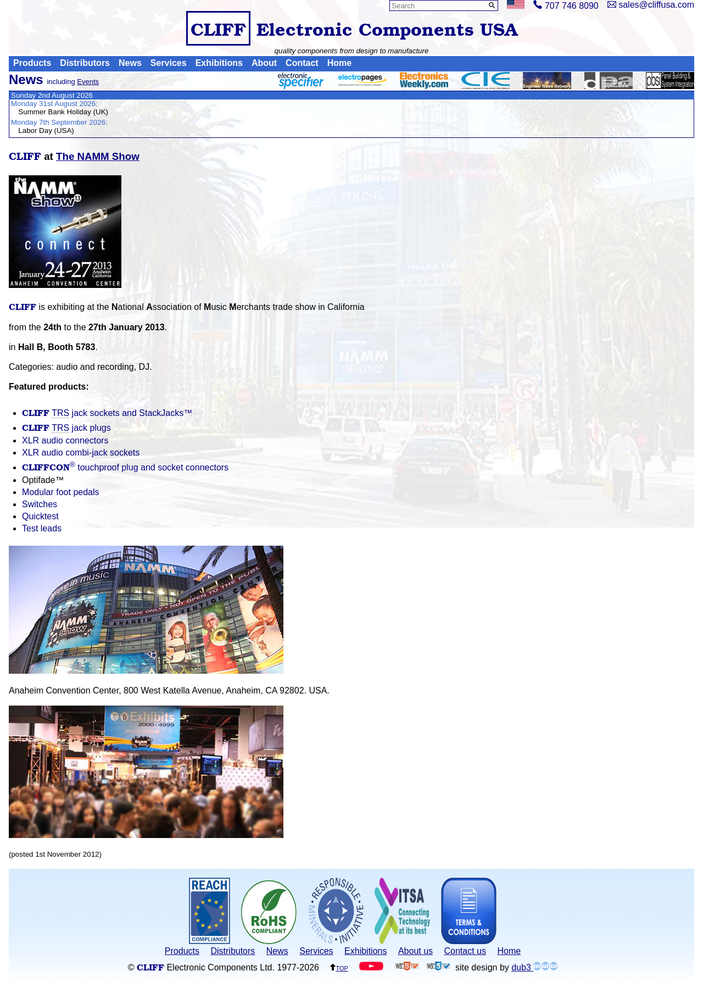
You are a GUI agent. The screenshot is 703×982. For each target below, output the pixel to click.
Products (32, 63)
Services (168, 63)
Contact (302, 63)
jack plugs (66, 427)
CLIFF (218, 28)
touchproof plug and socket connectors (125, 467)
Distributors (85, 63)
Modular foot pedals (60, 492)
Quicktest (40, 516)
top (339, 967)
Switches (39, 504)
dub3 (534, 967)
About (264, 63)
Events (88, 81)
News (130, 63)
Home (339, 63)
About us (415, 951)
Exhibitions (219, 63)
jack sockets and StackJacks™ (107, 413)
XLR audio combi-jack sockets (81, 452)
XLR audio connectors (65, 440)
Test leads (42, 528)
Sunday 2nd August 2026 (52, 95)
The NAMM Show (98, 156)
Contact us (465, 951)
